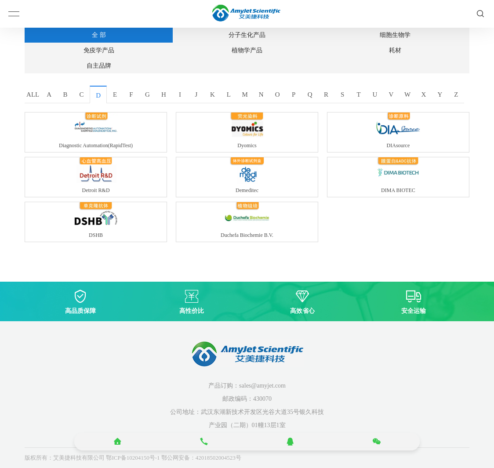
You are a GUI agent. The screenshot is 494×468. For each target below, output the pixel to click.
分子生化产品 (247, 35)
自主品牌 (99, 65)
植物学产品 (247, 50)
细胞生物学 (395, 35)
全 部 (99, 35)
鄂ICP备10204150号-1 (133, 457)
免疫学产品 (99, 50)
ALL (32, 94)
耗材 (395, 50)
